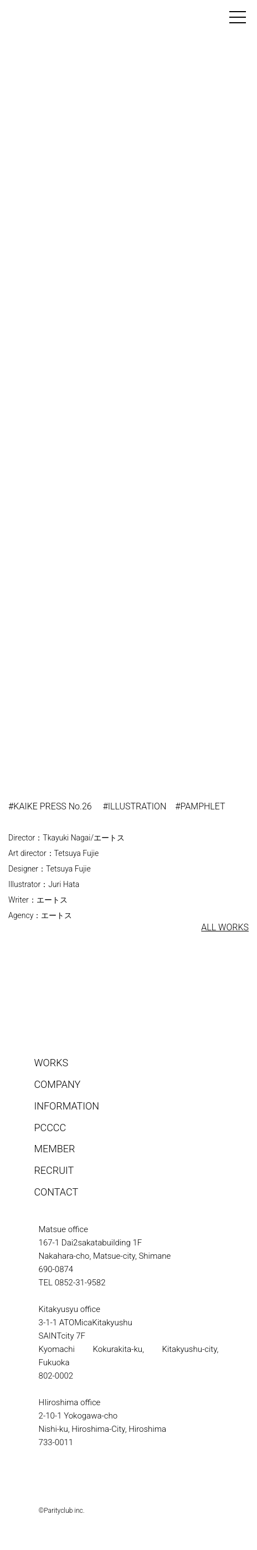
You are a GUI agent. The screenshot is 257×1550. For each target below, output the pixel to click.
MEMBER (54, 1148)
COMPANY (57, 1084)
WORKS (51, 1062)
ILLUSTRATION (137, 806)
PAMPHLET (203, 806)
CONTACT (56, 1192)
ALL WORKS (225, 927)
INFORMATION (66, 1106)
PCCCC (50, 1127)
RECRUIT (54, 1170)
